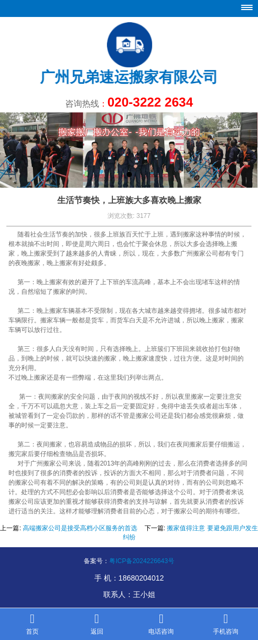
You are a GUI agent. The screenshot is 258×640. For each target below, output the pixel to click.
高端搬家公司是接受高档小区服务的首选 (80, 528)
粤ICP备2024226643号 (141, 561)
